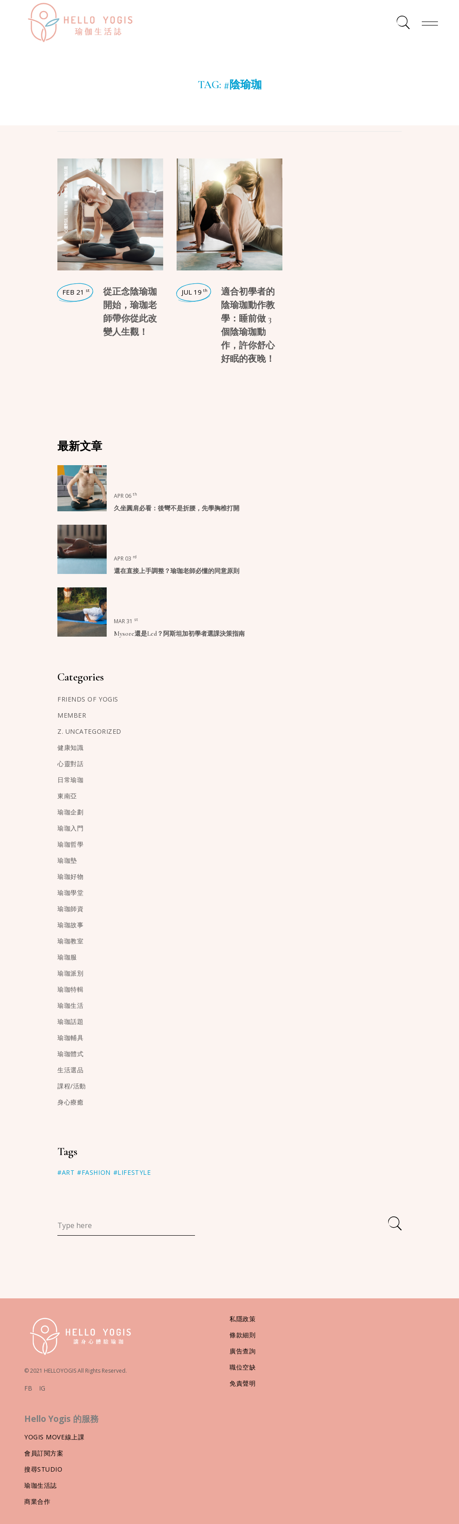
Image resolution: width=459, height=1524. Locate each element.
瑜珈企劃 (70, 812)
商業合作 (37, 1501)
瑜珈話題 (65, 173)
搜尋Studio (43, 1469)
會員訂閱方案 (43, 1453)
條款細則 (242, 1335)
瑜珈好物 (70, 876)
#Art (65, 1172)
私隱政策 (242, 1318)
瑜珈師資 (70, 908)
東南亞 (67, 796)
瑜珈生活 (70, 1005)
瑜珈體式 (70, 1053)
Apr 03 (125, 558)
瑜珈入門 (70, 828)
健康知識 (70, 747)
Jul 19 (195, 291)
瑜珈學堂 (65, 191)
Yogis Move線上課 (54, 1437)
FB (28, 1388)
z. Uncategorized (89, 731)
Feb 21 (76, 291)
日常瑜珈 (65, 208)
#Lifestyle (132, 1172)
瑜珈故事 (70, 924)
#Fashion (93, 1172)
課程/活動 (71, 1086)
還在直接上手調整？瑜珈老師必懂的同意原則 (176, 571)
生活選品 (70, 1070)
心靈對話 (65, 225)
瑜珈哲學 (70, 844)
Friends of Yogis (87, 699)
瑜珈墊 (67, 860)
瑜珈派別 (70, 973)
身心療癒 (70, 1102)
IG (42, 1388)
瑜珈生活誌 (40, 1485)
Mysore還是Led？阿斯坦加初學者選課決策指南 (179, 634)
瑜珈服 (67, 957)
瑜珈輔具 (70, 1037)
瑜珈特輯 (70, 989)
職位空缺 (242, 1367)
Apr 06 (125, 496)
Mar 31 (126, 621)
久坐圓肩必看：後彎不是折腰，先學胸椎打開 (176, 508)
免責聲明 (242, 1383)
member (71, 715)
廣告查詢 (242, 1351)
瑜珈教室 (70, 941)
